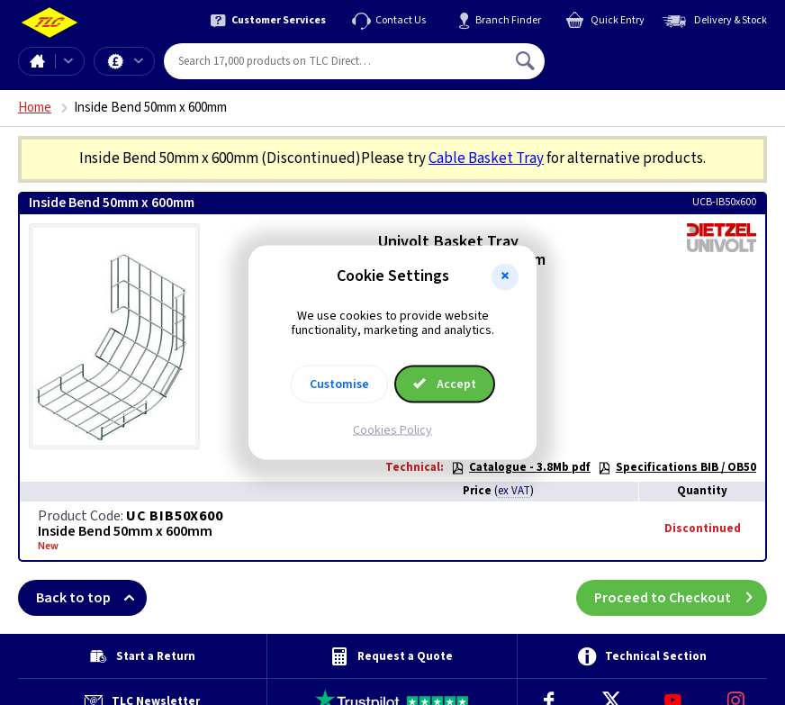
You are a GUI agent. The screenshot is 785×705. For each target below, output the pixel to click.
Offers (138, 61)
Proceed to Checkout (680, 598)
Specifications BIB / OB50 (677, 467)
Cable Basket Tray (486, 158)
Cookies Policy (392, 430)
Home (37, 61)
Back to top (91, 598)
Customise (339, 384)
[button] (505, 276)
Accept (444, 384)
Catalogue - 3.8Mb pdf (521, 467)
